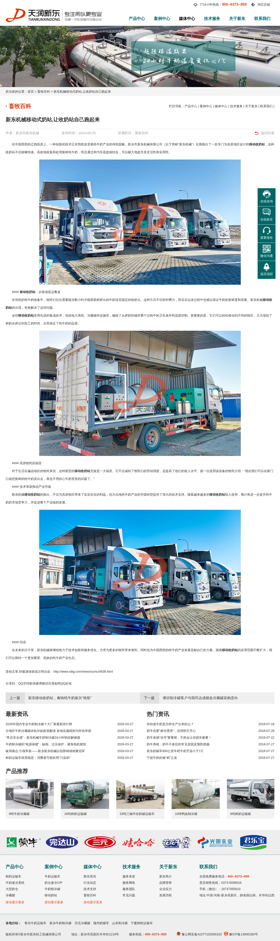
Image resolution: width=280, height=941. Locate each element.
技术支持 (90, 889)
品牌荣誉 (165, 882)
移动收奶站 (257, 144)
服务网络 (129, 882)
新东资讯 (90, 876)
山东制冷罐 (120, 923)
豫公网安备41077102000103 (199, 934)
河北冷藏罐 (82, 923)
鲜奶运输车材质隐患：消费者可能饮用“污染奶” (38, 757)
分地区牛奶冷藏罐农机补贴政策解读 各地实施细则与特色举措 (48, 731)
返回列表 (267, 133)
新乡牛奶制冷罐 (60, 923)
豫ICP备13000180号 (241, 934)
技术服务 (212, 18)
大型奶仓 (12, 889)
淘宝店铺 (263, 4)
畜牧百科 (43, 91)
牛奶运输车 (52, 876)
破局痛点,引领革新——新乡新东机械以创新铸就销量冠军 (45, 751)
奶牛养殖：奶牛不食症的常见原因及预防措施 (178, 744)
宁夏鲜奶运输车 (142, 923)
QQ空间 (23, 683)
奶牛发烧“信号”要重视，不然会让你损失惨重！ (179, 737)
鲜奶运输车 (13, 876)
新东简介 (165, 876)
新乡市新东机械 (27, 133)
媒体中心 (187, 18)
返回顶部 (266, 274)
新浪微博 (35, 683)
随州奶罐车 (101, 923)
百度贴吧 (54, 683)
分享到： (12, 683)
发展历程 (165, 895)
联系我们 (262, 18)
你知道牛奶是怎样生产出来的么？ (170, 724)
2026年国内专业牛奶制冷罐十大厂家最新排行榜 (39, 724)
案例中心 (162, 18)
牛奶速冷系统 (15, 882)
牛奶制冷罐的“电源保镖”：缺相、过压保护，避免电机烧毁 (46, 744)
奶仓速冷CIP (53, 882)
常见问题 (129, 895)
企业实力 (165, 889)
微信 (45, 683)
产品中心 (137, 18)
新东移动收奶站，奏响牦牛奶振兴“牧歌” (60, 698)
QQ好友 (66, 683)
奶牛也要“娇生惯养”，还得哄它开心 (171, 731)
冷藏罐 (10, 895)
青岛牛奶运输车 (35, 923)
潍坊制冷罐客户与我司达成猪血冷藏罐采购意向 (200, 698)
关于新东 (237, 18)
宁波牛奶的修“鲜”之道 (162, 757)
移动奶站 (51, 895)
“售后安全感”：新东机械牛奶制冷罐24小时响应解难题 (43, 737)
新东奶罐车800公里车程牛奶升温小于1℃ (175, 751)
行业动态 (90, 882)
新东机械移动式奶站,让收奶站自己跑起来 (82, 91)
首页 (31, 91)
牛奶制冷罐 (52, 889)
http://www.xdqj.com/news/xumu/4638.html (83, 671)
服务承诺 (129, 876)
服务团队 (129, 889)
